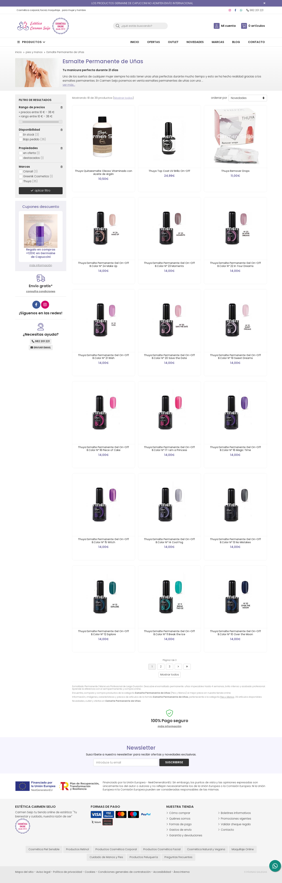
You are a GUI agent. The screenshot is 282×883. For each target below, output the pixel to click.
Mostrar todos (123, 98)
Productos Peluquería (144, 857)
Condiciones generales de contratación (124, 872)
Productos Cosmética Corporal (116, 849)
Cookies (90, 872)
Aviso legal (43, 872)
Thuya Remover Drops (235, 171)
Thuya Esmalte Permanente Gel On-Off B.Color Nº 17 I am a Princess (169, 448)
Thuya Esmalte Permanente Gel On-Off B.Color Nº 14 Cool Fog (169, 540)
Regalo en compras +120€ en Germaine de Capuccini (40, 253)
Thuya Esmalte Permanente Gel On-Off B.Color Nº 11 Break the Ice (169, 632)
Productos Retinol (77, 849)
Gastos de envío (180, 830)
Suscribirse (174, 762)
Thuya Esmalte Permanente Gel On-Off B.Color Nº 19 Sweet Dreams (235, 356)
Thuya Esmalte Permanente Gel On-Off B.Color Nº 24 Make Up (103, 264)
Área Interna (181, 872)
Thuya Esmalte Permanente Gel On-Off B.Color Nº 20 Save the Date (169, 356)
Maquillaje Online (243, 849)
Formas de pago (180, 824)
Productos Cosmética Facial (162, 849)
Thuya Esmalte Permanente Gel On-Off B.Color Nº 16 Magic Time (235, 448)
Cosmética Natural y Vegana (206, 849)
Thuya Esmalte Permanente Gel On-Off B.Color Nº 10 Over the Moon (235, 632)
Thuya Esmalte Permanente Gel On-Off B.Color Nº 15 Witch (103, 540)
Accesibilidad (162, 872)
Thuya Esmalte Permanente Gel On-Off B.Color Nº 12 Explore (103, 632)
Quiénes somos (179, 819)
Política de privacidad (67, 872)
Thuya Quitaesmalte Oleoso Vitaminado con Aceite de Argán (103, 172)
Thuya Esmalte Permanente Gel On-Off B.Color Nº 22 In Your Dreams (235, 264)
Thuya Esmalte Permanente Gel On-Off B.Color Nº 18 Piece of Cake (103, 448)
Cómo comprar (179, 813)
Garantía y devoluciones (185, 835)
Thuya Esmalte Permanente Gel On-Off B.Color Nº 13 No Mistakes (235, 540)
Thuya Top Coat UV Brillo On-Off (169, 171)
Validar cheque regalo (236, 824)
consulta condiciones (40, 291)
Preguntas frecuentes (178, 857)
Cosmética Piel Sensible (44, 849)
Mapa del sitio (24, 872)
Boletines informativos (236, 813)
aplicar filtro (42, 190)
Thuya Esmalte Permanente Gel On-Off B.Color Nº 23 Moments (169, 264)
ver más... (69, 85)
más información (40, 265)
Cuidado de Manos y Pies (106, 857)
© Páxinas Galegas (255, 872)
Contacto (227, 830)
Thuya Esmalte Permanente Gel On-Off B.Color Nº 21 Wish (103, 356)
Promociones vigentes (236, 819)
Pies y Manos (227, 696)
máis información (169, 726)
